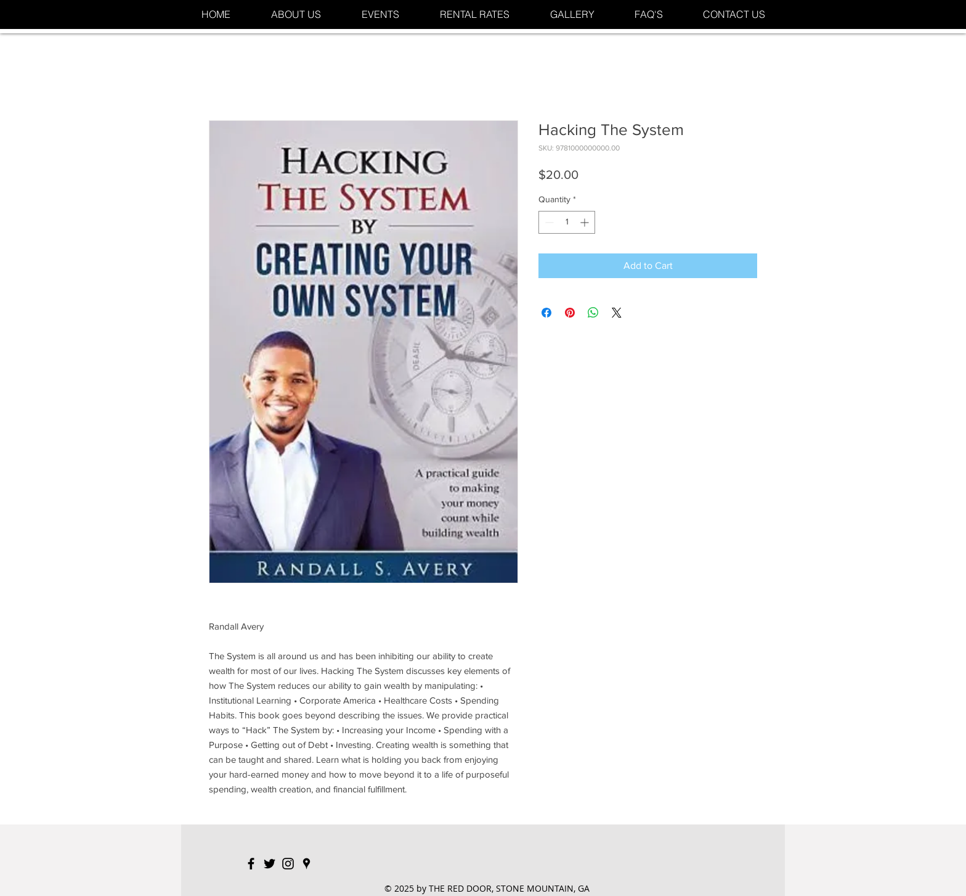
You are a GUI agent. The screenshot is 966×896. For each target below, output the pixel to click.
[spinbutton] (567, 222)
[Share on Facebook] (546, 312)
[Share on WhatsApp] (593, 312)
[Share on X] (616, 312)
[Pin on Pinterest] (569, 312)
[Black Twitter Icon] (269, 863)
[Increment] (585, 222)
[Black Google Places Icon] (306, 863)
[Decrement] (548, 222)
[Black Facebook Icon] (251, 863)
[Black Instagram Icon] (288, 863)
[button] (380, 14)
